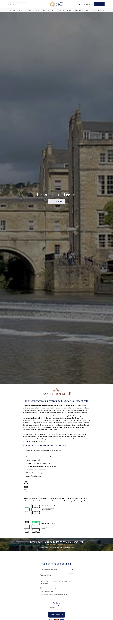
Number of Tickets (45, 575)
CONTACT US (99, 4)
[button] (12, 10)
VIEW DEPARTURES (56, 201)
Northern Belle (61, 544)
